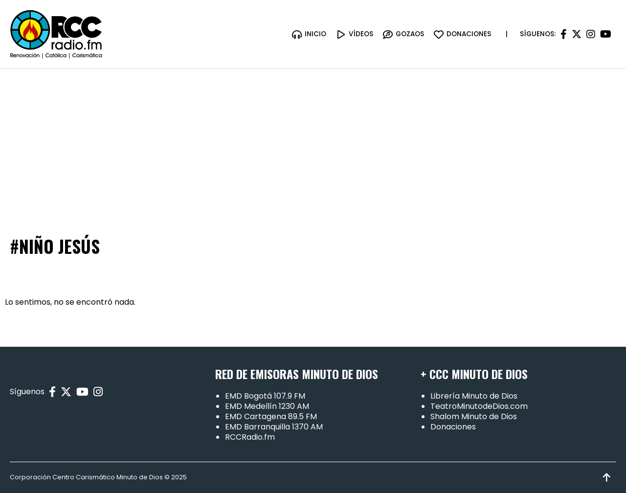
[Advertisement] (313, 142)
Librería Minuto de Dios (473, 396)
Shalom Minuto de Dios (473, 416)
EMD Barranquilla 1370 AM (274, 426)
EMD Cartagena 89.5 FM (271, 416)
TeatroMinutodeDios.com (479, 406)
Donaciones (453, 426)
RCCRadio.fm (250, 437)
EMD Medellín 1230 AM (267, 406)
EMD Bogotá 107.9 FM (265, 396)
